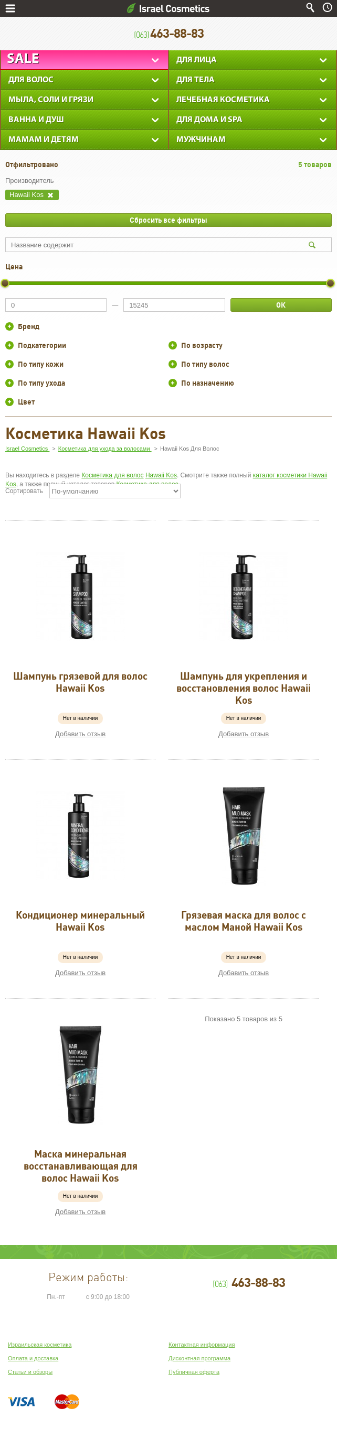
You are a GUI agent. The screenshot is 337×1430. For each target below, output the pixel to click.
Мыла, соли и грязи (50, 100)
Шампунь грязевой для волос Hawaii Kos (80, 682)
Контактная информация (201, 1344)
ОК (281, 305)
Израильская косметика (39, 1344)
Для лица (196, 60)
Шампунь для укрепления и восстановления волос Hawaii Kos (243, 688)
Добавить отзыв (80, 734)
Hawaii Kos (161, 475)
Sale (23, 59)
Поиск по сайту (310, 8)
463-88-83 (169, 34)
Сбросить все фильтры (168, 220)
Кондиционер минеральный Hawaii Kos (80, 921)
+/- (9, 326)
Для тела (195, 80)
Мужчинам (201, 140)
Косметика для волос (112, 475)
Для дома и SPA (209, 120)
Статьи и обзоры (30, 1372)
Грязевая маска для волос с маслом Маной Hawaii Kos (243, 921)
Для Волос (31, 80)
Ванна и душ (36, 120)
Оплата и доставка (33, 1358)
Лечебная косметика (223, 100)
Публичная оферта (193, 1372)
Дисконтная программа (199, 1358)
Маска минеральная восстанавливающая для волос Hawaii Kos (81, 1166)
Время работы (327, 8)
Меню (10, 8)
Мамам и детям (43, 140)
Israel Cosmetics (168, 8)
